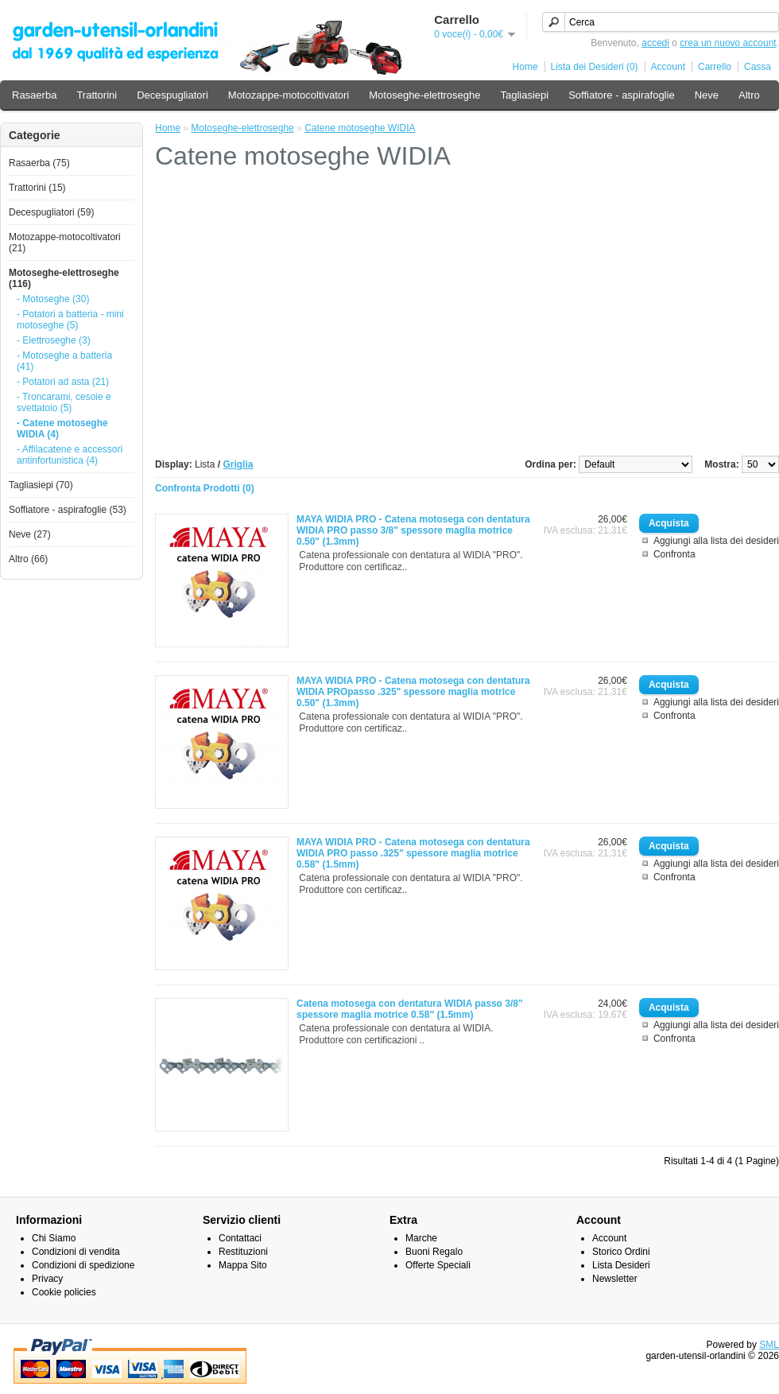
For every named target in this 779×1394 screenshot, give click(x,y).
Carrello (714, 66)
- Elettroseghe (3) (54, 340)
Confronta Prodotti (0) (204, 488)
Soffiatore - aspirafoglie (621, 95)
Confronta (674, 554)
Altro (749, 95)
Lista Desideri (621, 1265)
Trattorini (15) (37, 187)
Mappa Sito (243, 1265)
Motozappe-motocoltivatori (288, 95)
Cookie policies (64, 1292)
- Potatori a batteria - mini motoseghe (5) (70, 320)
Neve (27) (30, 534)
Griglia (238, 464)
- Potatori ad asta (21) (63, 381)
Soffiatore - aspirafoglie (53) (67, 509)
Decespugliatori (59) (51, 212)
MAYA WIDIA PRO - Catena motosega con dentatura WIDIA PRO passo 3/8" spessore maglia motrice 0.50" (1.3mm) (413, 530)
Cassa (757, 66)
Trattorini (96, 95)
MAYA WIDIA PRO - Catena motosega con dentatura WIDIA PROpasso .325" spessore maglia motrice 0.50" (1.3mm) (413, 692)
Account (668, 66)
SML (769, 1344)
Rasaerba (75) (39, 163)
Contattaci (240, 1238)
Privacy (47, 1278)
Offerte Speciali (438, 1265)
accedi (655, 43)
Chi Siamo (54, 1238)
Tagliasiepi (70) (41, 485)
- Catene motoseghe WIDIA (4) (62, 428)
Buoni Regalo (434, 1251)
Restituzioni (243, 1251)
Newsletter (615, 1278)
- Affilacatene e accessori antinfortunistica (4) (69, 455)
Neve (707, 95)
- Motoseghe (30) (53, 299)
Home (525, 66)
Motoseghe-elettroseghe (424, 95)
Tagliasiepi (524, 95)
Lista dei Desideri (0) (594, 66)
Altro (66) (28, 559)
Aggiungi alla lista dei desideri (716, 540)
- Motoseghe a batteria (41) (64, 361)
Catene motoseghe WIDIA (359, 128)
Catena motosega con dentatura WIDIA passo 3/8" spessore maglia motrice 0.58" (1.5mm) (409, 1009)
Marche (421, 1238)
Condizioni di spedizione (83, 1265)
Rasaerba (34, 95)
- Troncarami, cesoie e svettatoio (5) (64, 402)
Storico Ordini (621, 1251)
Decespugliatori (172, 95)
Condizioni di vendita (76, 1251)
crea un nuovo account (728, 43)
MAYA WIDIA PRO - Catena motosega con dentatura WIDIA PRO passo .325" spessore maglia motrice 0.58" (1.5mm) (413, 853)
